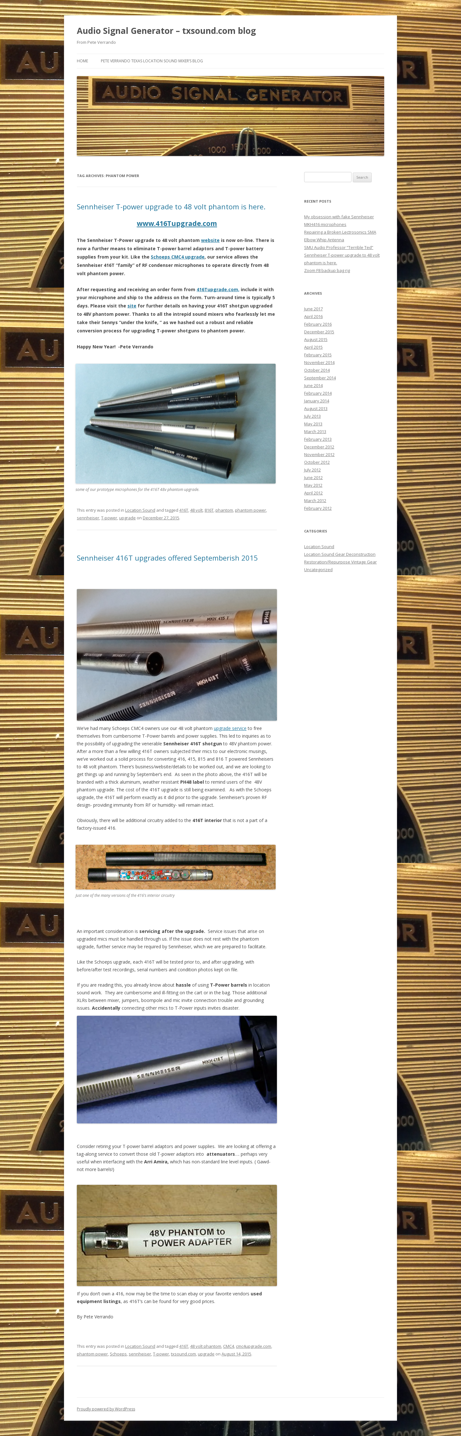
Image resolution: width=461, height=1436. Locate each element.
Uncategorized (318, 569)
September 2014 (320, 378)
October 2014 (317, 370)
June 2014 (313, 385)
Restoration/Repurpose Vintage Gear (340, 562)
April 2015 (313, 347)
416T (183, 510)
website (210, 240)
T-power (109, 518)
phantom (224, 510)
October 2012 (317, 462)
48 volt (196, 510)
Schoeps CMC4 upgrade (178, 257)
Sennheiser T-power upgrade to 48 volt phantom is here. (171, 206)
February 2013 (318, 439)
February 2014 (318, 393)
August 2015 (316, 339)
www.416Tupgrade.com (177, 223)
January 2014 (316, 401)
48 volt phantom (205, 1346)
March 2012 (315, 500)
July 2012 (312, 470)
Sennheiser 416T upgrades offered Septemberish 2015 (167, 558)
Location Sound (140, 510)
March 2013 (315, 431)
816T (209, 510)
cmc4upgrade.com (253, 1346)
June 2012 (313, 477)
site (131, 306)
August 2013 (316, 408)
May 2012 (313, 485)
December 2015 (319, 332)
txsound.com (183, 1354)
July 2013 (312, 416)
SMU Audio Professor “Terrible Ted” (338, 247)
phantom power (250, 510)
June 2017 (313, 309)
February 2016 (318, 324)
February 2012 (318, 508)
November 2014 (319, 362)
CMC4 (228, 1346)
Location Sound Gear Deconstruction (340, 554)
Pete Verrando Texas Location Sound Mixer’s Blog (152, 61)
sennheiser (88, 518)
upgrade (127, 518)
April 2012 (313, 493)
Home (82, 61)
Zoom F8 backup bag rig (327, 270)
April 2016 (313, 316)
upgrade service (230, 728)
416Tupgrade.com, (218, 289)
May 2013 (313, 424)
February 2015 (318, 355)
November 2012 (319, 454)
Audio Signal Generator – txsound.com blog (166, 30)
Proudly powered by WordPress (106, 1409)
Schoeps (118, 1354)
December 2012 (319, 447)
